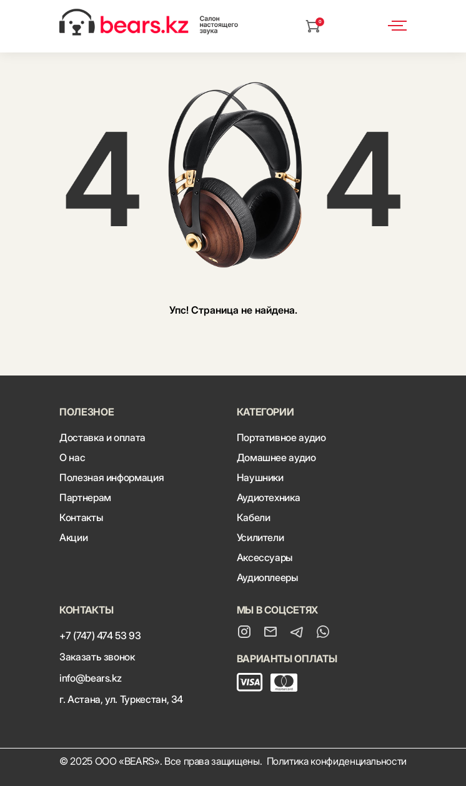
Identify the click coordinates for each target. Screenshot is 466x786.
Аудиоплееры (267, 577)
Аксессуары (264, 557)
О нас (72, 457)
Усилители (260, 537)
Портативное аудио (281, 437)
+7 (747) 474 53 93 (100, 635)
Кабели (253, 517)
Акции (73, 537)
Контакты (80, 517)
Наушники (260, 477)
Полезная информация (111, 477)
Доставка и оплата (102, 437)
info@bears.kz (90, 678)
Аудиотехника (268, 497)
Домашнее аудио (276, 457)
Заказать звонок (97, 656)
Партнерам (85, 497)
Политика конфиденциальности (337, 761)
